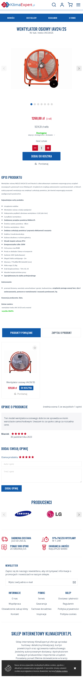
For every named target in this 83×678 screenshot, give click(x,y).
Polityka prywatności (68, 600)
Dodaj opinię (11, 488)
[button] (4, 68)
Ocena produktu (9, 457)
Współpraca (15, 595)
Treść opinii (9, 471)
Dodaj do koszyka (41, 156)
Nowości (11, 17)
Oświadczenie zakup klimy (15, 600)
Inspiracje (41, 605)
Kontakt (15, 605)
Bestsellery (31, 17)
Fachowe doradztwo (41, 600)
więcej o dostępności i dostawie (40, 135)
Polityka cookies (68, 605)
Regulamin (52, 17)
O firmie (72, 17)
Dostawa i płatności (68, 589)
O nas (15, 589)
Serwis (41, 589)
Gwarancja (41, 595)
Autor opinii (9, 464)
